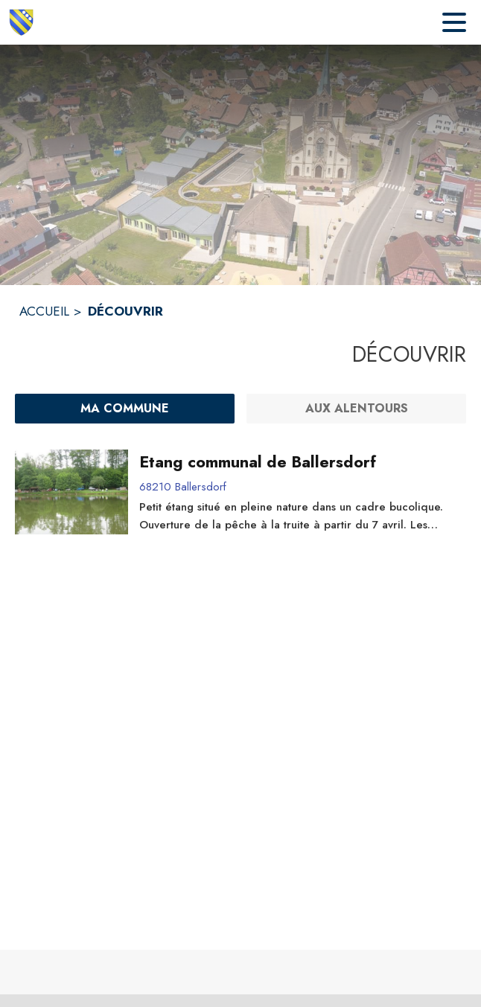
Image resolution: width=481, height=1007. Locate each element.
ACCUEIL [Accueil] (44, 311)
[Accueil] (21, 22)
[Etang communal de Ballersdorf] (297, 462)
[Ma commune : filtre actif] (125, 408)
